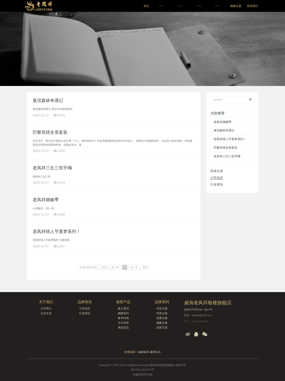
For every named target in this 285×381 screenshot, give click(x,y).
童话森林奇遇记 (48, 100)
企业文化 (46, 313)
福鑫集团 (143, 352)
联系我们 (252, 6)
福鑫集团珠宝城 (142, 374)
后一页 (134, 267)
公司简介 (46, 308)
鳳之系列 (123, 308)
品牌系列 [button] (217, 6)
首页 (146, 6)
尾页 (145, 267)
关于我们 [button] (161, 6)
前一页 (115, 267)
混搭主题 (161, 327)
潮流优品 (123, 327)
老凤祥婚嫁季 (46, 199)
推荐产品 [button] (199, 6)
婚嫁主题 (235, 6)
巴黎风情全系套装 (50, 132)
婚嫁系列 (123, 313)
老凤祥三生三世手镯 (52, 167)
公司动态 (216, 177)
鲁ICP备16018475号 (142, 369)
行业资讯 (216, 184)
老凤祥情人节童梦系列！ (57, 231)
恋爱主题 (161, 318)
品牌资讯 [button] (180, 6)
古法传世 (123, 322)
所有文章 (216, 171)
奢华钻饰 (123, 318)
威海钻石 (155, 352)
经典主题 (161, 313)
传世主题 (161, 308)
